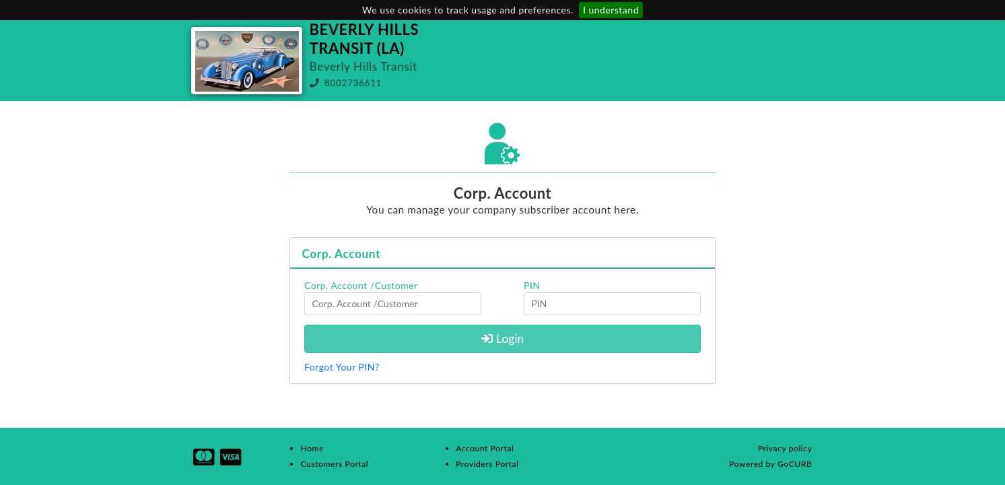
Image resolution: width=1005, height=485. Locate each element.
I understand (611, 9)
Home (312, 448)
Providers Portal (487, 464)
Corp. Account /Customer (361, 285)
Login (502, 338)
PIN (532, 285)
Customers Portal (334, 464)
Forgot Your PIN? (342, 367)
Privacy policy (785, 448)
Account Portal (485, 448)
